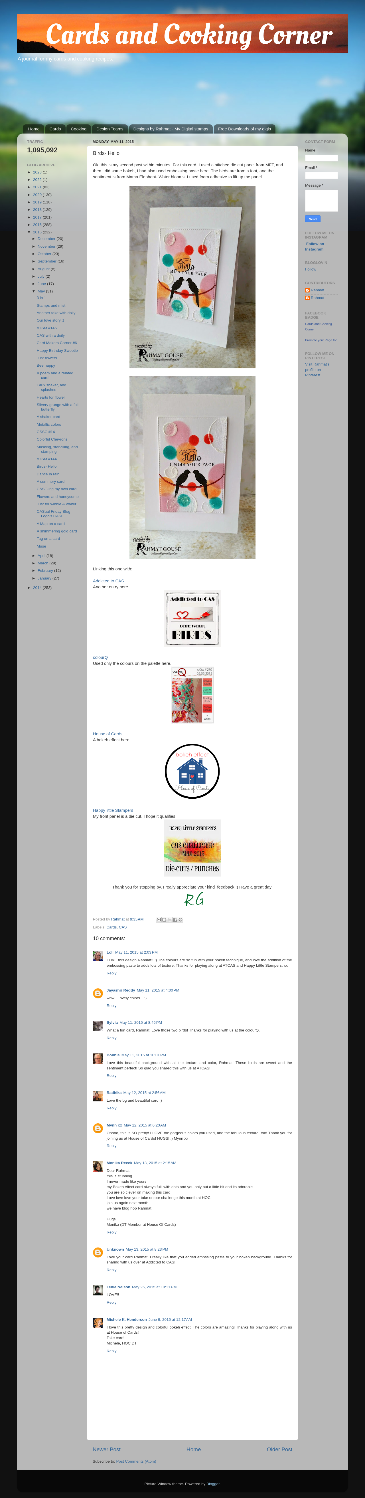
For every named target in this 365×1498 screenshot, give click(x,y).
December (47, 239)
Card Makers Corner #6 (57, 343)
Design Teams (109, 128)
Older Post (279, 1449)
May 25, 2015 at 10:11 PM (154, 1287)
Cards (55, 128)
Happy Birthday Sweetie (57, 350)
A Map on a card (51, 524)
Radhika (114, 1093)
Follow (310, 269)
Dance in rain (48, 474)
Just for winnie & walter (56, 504)
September (48, 261)
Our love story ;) (50, 320)
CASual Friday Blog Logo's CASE (53, 513)
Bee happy (46, 365)
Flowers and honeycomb (58, 496)
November (47, 246)
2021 (38, 187)
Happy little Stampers (113, 810)
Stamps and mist (51, 305)
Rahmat (317, 290)
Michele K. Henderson (127, 1319)
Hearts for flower (51, 397)
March (43, 563)
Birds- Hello (47, 466)
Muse (41, 546)
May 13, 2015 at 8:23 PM (147, 1249)
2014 (38, 588)
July (42, 276)
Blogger (213, 1484)
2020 (38, 195)
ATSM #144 (47, 459)
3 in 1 (41, 298)
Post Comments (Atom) (136, 1461)
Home (34, 128)
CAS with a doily (51, 335)
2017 (38, 217)
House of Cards (107, 734)
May (42, 291)
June (42, 284)
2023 (38, 172)
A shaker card (48, 417)
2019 (38, 202)
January (45, 578)
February (46, 570)
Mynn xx (114, 1125)
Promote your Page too (321, 340)
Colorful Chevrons (52, 439)
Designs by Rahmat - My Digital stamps (170, 128)
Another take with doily (56, 313)
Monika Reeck (119, 1163)
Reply (112, 973)
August (44, 269)
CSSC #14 (46, 432)
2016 (38, 225)
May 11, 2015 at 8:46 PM (140, 1022)
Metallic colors (49, 424)
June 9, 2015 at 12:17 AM (170, 1319)
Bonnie (113, 1055)
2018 (38, 209)
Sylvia (112, 1022)
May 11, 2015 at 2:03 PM (136, 952)
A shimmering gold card (57, 531)
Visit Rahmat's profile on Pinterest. (317, 369)
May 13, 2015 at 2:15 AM (155, 1163)
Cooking (78, 128)
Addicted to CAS (108, 581)
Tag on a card (48, 538)
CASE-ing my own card (57, 489)
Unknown (115, 1249)
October (45, 254)
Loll (110, 952)
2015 (38, 232)
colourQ (100, 657)
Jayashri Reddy (121, 990)
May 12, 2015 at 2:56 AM (144, 1093)
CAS (123, 927)
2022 (38, 179)
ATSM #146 (47, 328)
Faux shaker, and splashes (51, 387)
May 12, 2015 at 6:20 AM (145, 1125)
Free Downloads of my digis (244, 128)
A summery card (51, 481)
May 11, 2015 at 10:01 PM (143, 1055)
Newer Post (107, 1449)
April (42, 556)
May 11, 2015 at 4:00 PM (158, 990)
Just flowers (47, 358)
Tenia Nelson (118, 1287)
